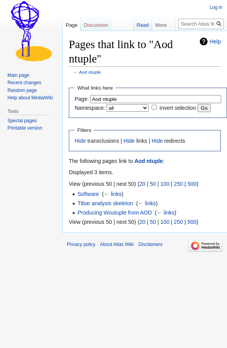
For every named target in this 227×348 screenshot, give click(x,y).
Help (215, 41)
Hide (80, 141)
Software (88, 194)
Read (139, 25)
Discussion (96, 25)
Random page (22, 90)
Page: (82, 99)
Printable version (24, 128)
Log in (216, 7)
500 (191, 184)
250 (178, 184)
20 (143, 184)
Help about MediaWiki (30, 97)
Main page (18, 75)
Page (71, 25)
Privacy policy (81, 244)
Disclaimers (150, 244)
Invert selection (177, 108)
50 (153, 184)
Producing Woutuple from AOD (114, 212)
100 (165, 184)
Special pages (22, 120)
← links (113, 194)
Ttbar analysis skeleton (105, 203)
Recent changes (24, 82)
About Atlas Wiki (117, 244)
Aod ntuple (90, 71)
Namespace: (90, 108)
